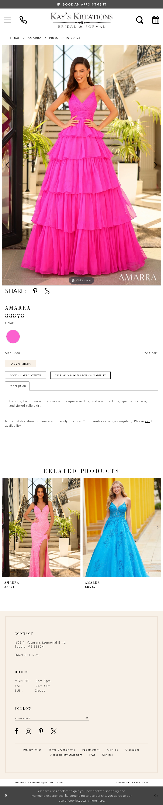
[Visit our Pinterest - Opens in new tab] (41, 731)
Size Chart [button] (150, 353)
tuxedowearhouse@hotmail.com (39, 782)
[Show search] (140, 20)
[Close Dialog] (6, 795)
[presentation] (41, 527)
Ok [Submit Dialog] (156, 796)
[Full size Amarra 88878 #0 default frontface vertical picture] (81, 165)
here (101, 800)
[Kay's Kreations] (81, 20)
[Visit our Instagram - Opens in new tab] (29, 731)
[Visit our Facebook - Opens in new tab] (16, 731)
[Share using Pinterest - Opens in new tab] (35, 291)
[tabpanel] (81, 165)
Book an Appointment (26, 375)
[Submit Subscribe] (86, 718)
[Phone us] (23, 20)
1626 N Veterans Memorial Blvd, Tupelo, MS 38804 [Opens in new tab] (40, 644)
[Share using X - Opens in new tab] (48, 291)
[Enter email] (52, 718)
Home (15, 38)
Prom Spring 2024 (64, 38)
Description (17, 386)
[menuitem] (23, 20)
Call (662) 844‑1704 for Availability (80, 375)
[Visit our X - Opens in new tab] (54, 731)
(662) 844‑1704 (27, 655)
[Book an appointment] (81, 4)
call (147, 421)
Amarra (35, 38)
